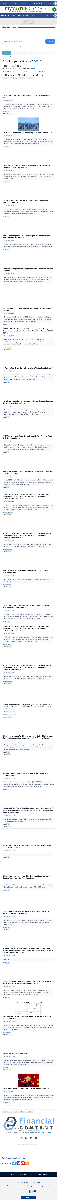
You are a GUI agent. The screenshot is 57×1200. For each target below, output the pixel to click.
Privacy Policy (34, 1132)
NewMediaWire (8, 347)
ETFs (24, 53)
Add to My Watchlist (30, 68)
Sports (13, 3)
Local (13, 15)
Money (40, 15)
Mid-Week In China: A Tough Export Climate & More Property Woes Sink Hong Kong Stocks (27, 437)
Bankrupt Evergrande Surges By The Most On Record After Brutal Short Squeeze (27, 1017)
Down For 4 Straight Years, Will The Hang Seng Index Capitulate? (27, 133)
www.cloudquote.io (42, 1128)
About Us (12, 1174)
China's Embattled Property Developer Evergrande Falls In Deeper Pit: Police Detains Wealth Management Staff (27, 982)
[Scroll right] (55, 3)
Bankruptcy (9, 586)
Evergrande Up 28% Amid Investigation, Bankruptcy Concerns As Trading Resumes (26, 571)
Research (42, 71)
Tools (31, 53)
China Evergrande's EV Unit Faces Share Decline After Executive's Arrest (27, 97)
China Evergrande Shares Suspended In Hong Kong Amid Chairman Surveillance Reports (27, 846)
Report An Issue (43, 1174)
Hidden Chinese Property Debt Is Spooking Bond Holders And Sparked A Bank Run (25, 202)
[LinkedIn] (31, 1138)
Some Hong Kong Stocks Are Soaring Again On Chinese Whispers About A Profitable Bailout (27, 237)
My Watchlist (21, 46)
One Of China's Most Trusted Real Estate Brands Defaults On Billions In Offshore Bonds (28, 472)
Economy (9, 349)
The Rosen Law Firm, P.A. (11, 714)
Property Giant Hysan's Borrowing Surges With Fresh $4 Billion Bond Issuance (28, 270)
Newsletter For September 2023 (15, 1053)
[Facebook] (26, 1138)
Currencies (17, 56)
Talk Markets (8, 146)
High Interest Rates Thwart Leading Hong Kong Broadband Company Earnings (28, 309)
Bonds (8, 286)
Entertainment (38, 3)
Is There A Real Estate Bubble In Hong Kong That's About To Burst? (28, 368)
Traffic (47, 15)
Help (32, 1174)
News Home (5, 15)
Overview (6, 56)
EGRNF (37, 61)
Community (24, 3)
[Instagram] (35, 1138)
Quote (9, 71)
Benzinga (7, 111)
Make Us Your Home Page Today (13, 1158)
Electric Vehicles (10, 113)
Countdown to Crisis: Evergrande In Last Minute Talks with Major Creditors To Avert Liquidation (26, 167)
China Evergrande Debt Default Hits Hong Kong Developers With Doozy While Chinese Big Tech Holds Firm (26, 877)
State (19, 15)
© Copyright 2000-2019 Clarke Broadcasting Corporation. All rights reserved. (28, 1186)
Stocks (16, 53)
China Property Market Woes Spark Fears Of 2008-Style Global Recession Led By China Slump (26, 912)
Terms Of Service (46, 1132)
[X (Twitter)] (22, 1138)
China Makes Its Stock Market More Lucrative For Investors (26, 1089)
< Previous (6, 78)
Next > (31, 78)
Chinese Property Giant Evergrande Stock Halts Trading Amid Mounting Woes (25, 774)
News (4, 3)
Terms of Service (22, 1182)
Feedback (29, 1197)
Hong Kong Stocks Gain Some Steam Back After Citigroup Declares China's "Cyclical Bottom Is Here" (28, 402)
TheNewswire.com (9, 512)
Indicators (33, 46)
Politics (53, 15)
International (25, 56)
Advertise (22, 1174)
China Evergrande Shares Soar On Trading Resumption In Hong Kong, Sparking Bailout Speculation (28, 606)
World (33, 15)
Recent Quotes (7, 46)
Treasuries (32, 56)
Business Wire (8, 717)
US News (26, 15)
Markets (6, 53)
